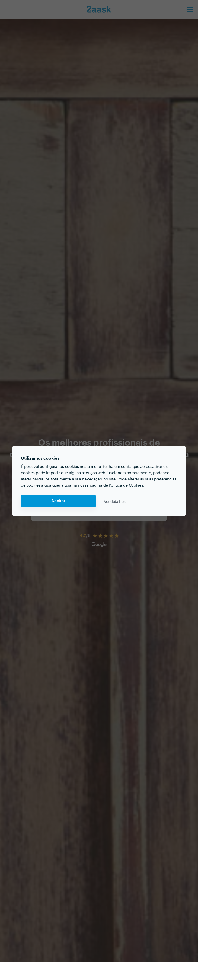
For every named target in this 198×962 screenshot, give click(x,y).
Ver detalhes (115, 501)
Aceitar (58, 501)
